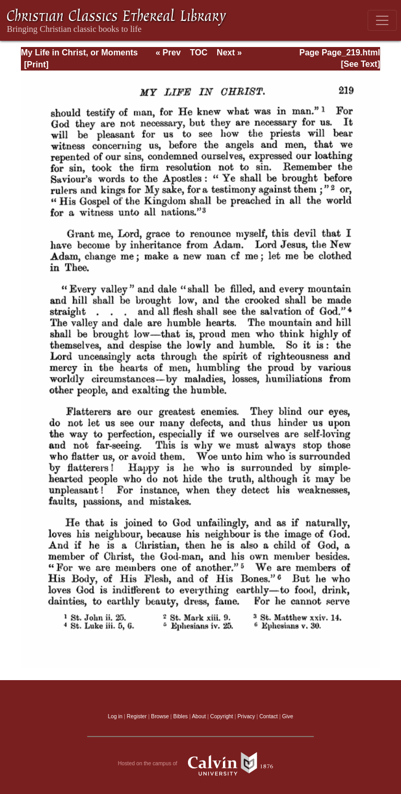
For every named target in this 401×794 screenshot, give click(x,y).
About (199, 716)
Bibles (180, 716)
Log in (115, 716)
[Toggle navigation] (382, 20)
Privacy (246, 716)
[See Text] (360, 64)
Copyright (221, 716)
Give (287, 716)
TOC (198, 52)
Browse (160, 716)
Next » (229, 52)
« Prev (168, 52)
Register (137, 716)
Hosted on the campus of (201, 763)
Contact (269, 716)
